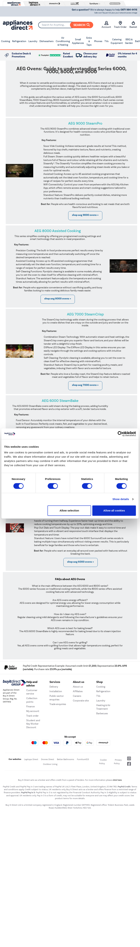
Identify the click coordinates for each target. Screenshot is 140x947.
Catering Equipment (117, 41)
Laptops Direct (31, 759)
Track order (32, 715)
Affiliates (78, 691)
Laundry (32, 41)
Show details (120, 499)
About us (78, 686)
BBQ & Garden (129, 41)
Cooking (5, 41)
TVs (106, 41)
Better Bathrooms (65, 759)
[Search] (65, 25)
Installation (55, 691)
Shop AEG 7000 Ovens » (85, 385)
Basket (133, 25)
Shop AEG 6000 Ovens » (80, 561)
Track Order (120, 25)
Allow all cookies (114, 510)
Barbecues (102, 713)
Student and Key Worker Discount (33, 724)
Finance (30, 706)
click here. (117, 780)
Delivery (53, 686)
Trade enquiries (57, 704)
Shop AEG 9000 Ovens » (85, 215)
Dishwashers (46, 41)
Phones (98, 41)
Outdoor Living (50, 764)
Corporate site (81, 700)
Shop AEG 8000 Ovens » (57, 298)
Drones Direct (47, 759)
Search (81, 25)
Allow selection (69, 510)
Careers (77, 696)
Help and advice (31, 683)
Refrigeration (19, 41)
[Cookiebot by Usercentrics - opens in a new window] (120, 433)
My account (32, 711)
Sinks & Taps (89, 41)
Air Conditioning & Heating (63, 41)
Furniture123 (83, 759)
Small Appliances (78, 41)
